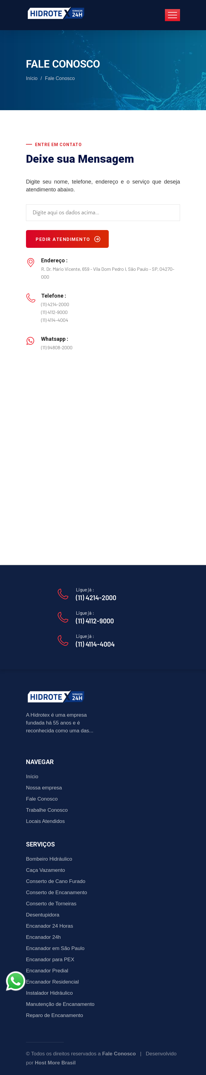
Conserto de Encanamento (56, 892)
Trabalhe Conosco (47, 810)
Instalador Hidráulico (49, 993)
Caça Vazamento (45, 870)
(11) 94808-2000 (56, 347)
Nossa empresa (44, 788)
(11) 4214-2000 (55, 304)
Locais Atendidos (45, 821)
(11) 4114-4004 (54, 320)
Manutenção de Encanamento (60, 1004)
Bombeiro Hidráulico (49, 859)
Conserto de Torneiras (51, 904)
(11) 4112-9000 (54, 312)
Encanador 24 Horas (49, 926)
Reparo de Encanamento (54, 1015)
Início (31, 78)
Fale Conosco (42, 799)
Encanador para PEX (50, 959)
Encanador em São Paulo (55, 948)
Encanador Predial (47, 971)
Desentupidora (43, 915)
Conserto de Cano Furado (55, 881)
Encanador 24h (43, 937)
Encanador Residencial (52, 982)
